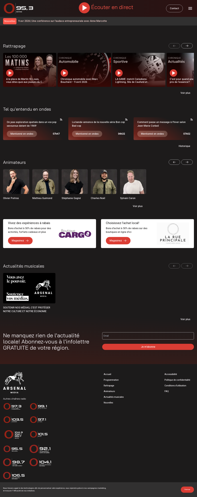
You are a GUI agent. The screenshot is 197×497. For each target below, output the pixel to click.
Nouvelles (108, 402)
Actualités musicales (114, 397)
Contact (174, 8)
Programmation (111, 380)
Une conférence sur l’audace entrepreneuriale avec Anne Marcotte (62, 21)
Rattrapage (109, 385)
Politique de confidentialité (177, 380)
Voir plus (185, 93)
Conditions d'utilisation (175, 385)
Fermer (187, 489)
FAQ (167, 391)
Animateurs (109, 391)
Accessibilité (171, 374)
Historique (184, 146)
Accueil (107, 374)
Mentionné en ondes (21, 134)
